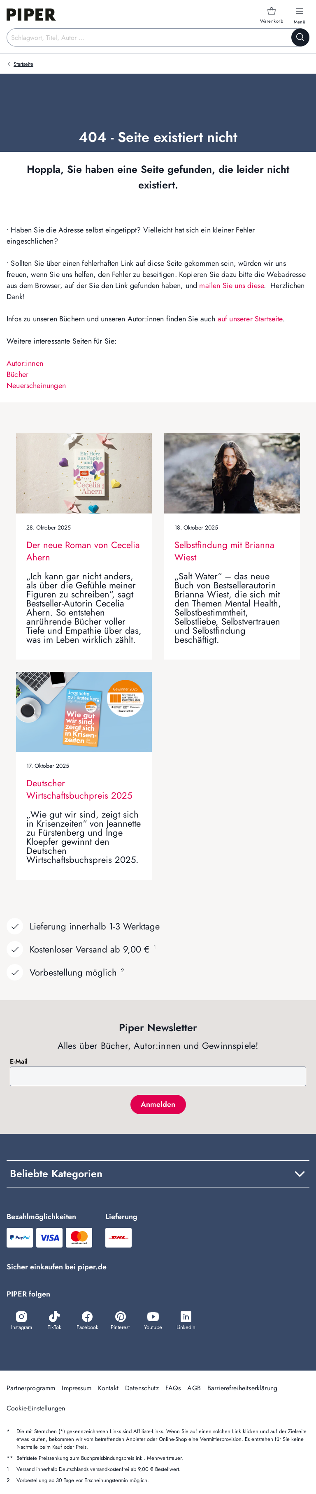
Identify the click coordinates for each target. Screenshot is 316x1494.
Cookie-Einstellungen (36, 1408)
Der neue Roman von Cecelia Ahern (83, 551)
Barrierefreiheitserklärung (242, 1388)
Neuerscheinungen (36, 385)
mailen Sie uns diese (231, 285)
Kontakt (108, 1388)
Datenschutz (142, 1388)
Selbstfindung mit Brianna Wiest (224, 551)
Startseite (23, 64)
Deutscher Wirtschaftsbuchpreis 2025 (79, 789)
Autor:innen (25, 363)
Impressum (76, 1388)
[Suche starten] (300, 37)
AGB (193, 1388)
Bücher (17, 374)
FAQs (173, 1388)
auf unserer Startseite (250, 319)
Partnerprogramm (31, 1388)
